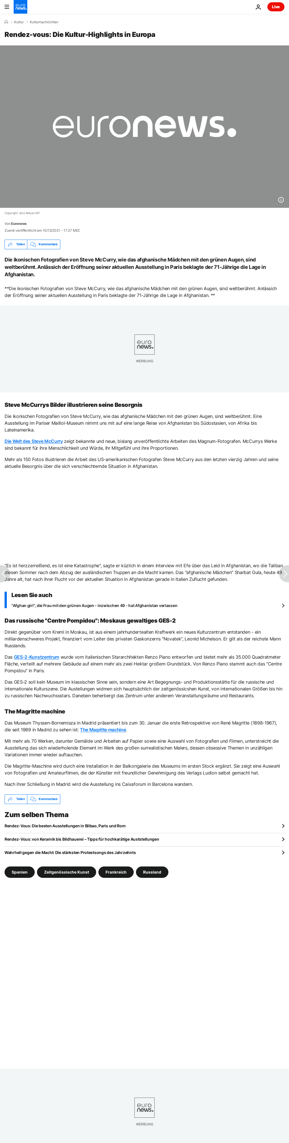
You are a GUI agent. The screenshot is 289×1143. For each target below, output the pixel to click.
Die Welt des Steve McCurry (34, 441)
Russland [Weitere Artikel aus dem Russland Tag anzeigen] (152, 871)
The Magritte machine (103, 729)
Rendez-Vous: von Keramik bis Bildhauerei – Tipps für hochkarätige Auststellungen (82, 839)
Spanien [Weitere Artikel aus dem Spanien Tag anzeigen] (20, 871)
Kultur (19, 22)
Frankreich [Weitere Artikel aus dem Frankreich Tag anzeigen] (116, 871)
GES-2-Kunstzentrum (36, 657)
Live (276, 6)
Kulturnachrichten (44, 22)
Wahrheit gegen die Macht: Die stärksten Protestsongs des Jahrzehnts (70, 852)
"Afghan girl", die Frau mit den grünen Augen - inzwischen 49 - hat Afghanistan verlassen (94, 605)
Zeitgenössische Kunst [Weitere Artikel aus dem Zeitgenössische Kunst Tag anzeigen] (66, 871)
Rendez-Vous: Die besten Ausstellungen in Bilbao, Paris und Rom (65, 825)
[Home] (6, 22)
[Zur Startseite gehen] (20, 7)
